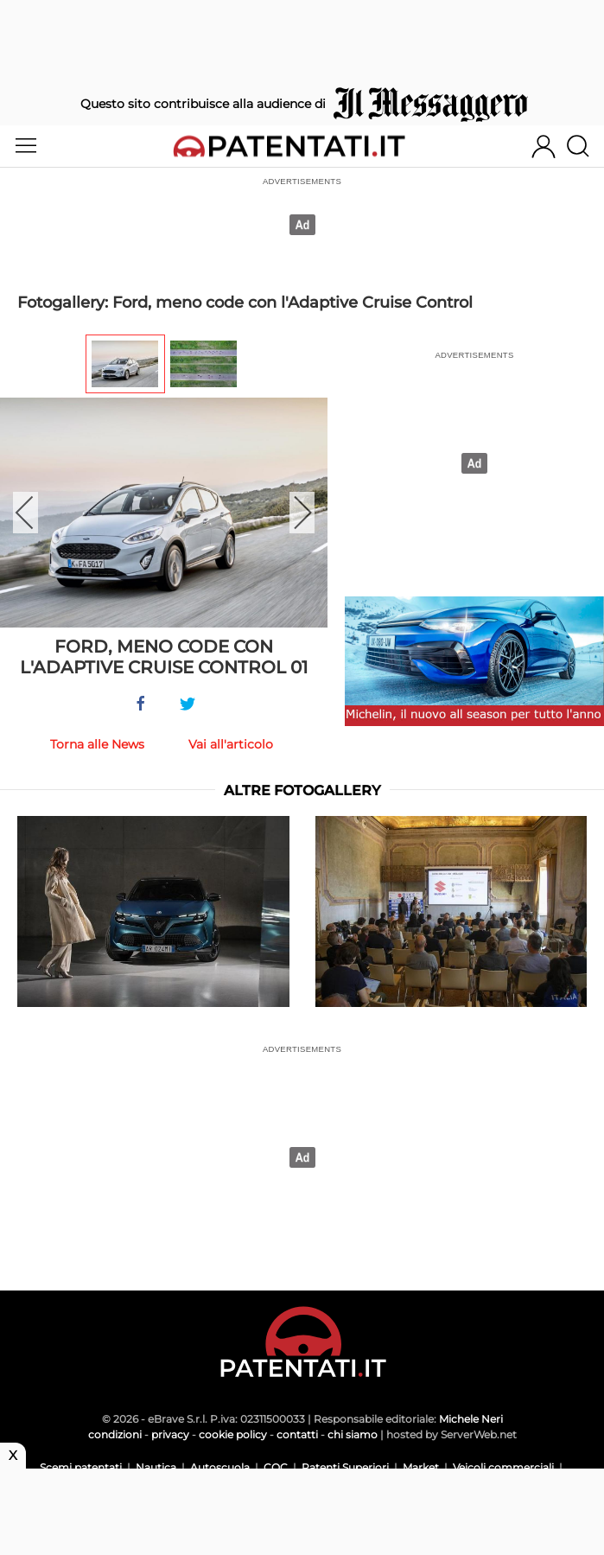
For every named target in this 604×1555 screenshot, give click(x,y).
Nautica (156, 1467)
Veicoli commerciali (503, 1467)
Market (421, 1467)
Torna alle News (97, 744)
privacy (170, 1434)
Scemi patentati (81, 1467)
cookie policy (233, 1434)
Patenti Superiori (345, 1467)
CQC (276, 1467)
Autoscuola (220, 1467)
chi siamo (352, 1434)
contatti (297, 1434)
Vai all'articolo (230, 744)
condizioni (115, 1434)
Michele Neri (471, 1418)
